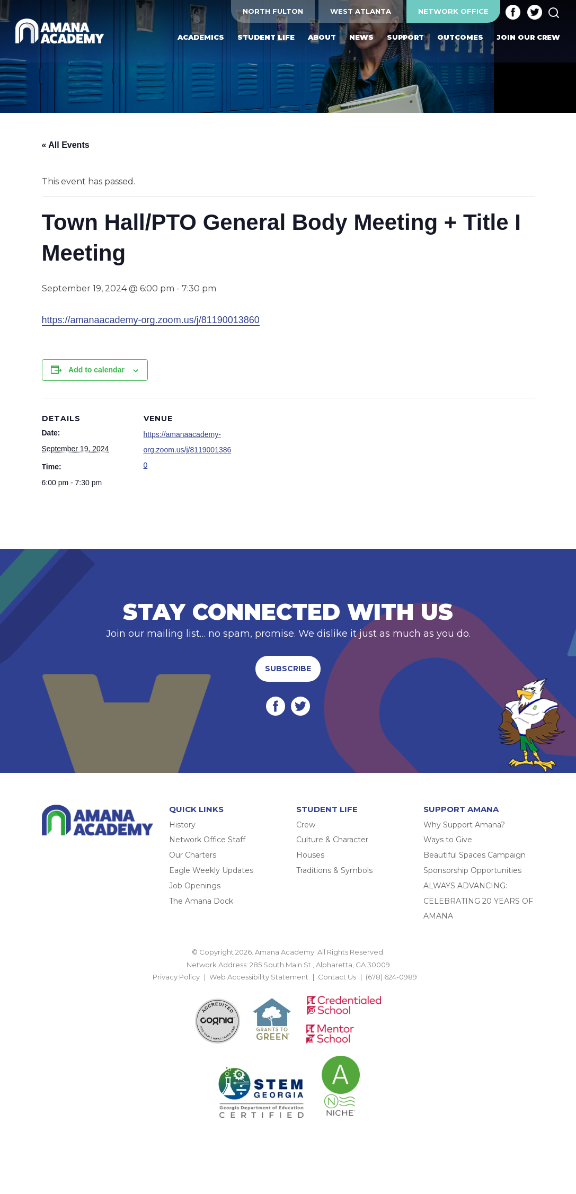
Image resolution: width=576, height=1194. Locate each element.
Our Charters (192, 855)
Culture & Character (332, 839)
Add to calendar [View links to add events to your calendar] (96, 370)
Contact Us (337, 977)
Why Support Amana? (464, 825)
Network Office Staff (207, 839)
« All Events (66, 144)
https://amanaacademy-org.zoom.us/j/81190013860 (151, 320)
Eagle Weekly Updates (211, 870)
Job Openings (194, 885)
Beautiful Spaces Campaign (474, 855)
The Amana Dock (201, 901)
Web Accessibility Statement (258, 977)
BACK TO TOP (288, 989)
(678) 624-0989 (391, 977)
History (182, 825)
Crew (305, 825)
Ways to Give (447, 839)
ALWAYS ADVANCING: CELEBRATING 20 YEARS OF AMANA (478, 901)
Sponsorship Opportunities (472, 870)
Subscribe (288, 668)
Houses (310, 855)
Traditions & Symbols (334, 870)
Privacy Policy (176, 977)
